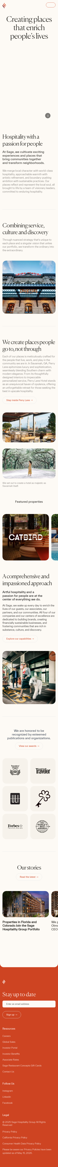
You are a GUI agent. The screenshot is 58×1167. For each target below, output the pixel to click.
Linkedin (6, 1096)
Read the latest (29, 877)
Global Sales (8, 1042)
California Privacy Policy (14, 1137)
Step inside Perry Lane (19, 400)
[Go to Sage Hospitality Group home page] (4, 5)
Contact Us (8, 1071)
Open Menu (51, 4)
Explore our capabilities (20, 638)
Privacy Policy (9, 1131)
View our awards (29, 746)
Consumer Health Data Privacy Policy (21, 1143)
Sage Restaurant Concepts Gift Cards (21, 1065)
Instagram (7, 1090)
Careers (6, 1036)
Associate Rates (10, 1059)
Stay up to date (19, 994)
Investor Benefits (11, 1053)
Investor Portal (9, 1047)
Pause (48, 115)
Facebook (7, 1103)
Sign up (11, 1014)
